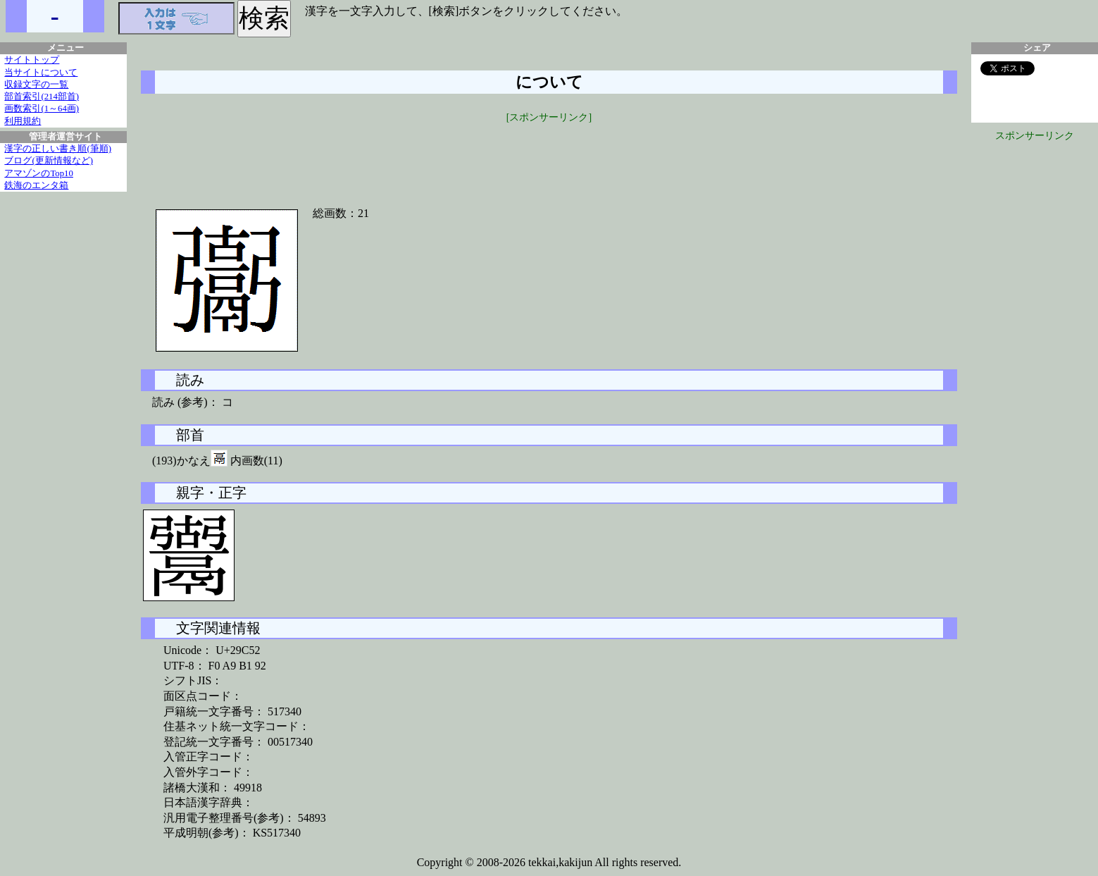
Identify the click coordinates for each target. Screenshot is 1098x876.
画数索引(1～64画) (41, 108)
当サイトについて (40, 73)
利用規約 (22, 121)
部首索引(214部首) (41, 96)
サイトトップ (31, 60)
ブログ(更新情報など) (48, 161)
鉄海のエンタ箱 (36, 185)
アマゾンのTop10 (38, 173)
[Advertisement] (549, 156)
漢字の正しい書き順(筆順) (57, 149)
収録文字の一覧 (36, 85)
